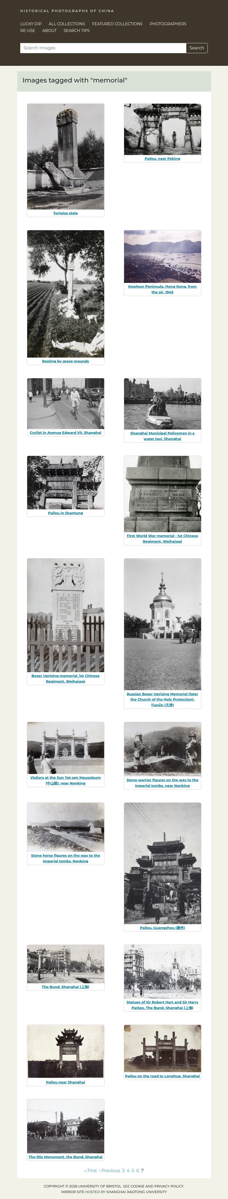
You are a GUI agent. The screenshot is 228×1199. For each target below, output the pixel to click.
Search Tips (77, 30)
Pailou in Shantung (65, 513)
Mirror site (72, 1192)
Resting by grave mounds (65, 361)
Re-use (27, 30)
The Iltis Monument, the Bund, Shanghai (66, 1157)
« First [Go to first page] (90, 1170)
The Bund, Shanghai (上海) (65, 987)
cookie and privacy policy (157, 1186)
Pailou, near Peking (162, 158)
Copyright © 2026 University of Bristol (82, 1186)
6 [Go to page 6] (137, 1170)
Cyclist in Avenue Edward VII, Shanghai (65, 432)
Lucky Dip (31, 23)
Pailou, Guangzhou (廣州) (162, 928)
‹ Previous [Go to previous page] (109, 1170)
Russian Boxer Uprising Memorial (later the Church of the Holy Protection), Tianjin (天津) (162, 699)
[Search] (103, 48)
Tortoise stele (65, 213)
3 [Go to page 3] (123, 1170)
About (49, 30)
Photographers (168, 23)
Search (197, 48)
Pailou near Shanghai (65, 1082)
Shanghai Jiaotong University (137, 1192)
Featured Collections (117, 23)
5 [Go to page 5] (133, 1170)
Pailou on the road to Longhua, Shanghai (162, 1076)
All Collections (67, 23)
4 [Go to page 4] (128, 1170)
